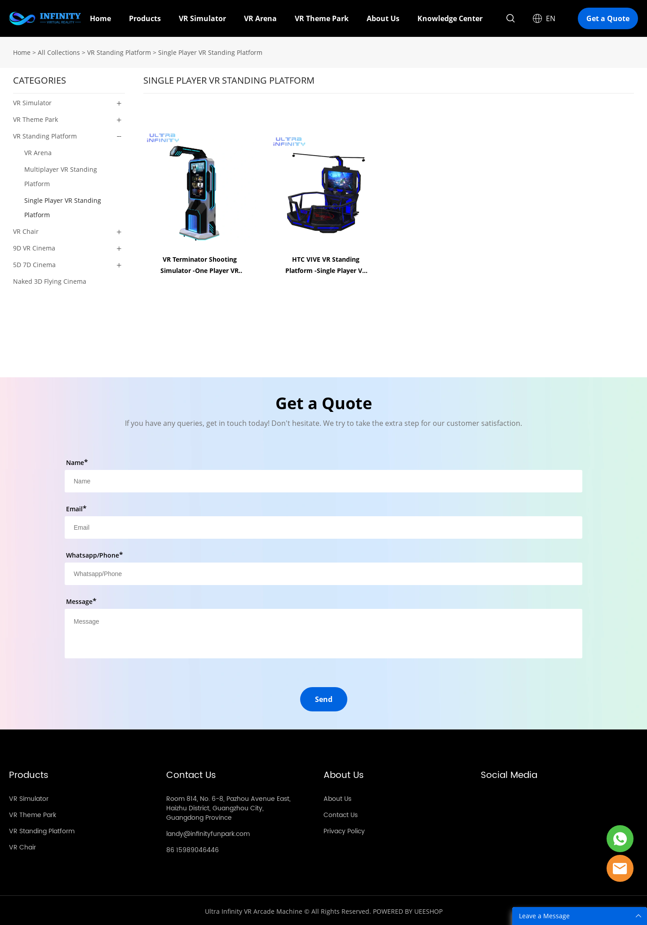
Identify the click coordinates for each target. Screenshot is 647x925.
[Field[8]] (323, 479)
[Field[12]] (323, 572)
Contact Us (341, 813)
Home (100, 18)
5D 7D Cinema (34, 263)
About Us (383, 18)
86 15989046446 (192, 848)
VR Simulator (202, 18)
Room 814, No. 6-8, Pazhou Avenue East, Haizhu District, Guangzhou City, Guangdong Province (228, 806)
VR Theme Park (322, 18)
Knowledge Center (450, 18)
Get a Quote (607, 18)
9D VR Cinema (34, 246)
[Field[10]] (323, 525)
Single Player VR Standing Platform (210, 50)
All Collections (59, 50)
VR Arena (260, 18)
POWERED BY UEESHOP (408, 909)
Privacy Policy (344, 829)
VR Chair (26, 229)
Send (323, 697)
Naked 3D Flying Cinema (49, 279)
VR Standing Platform (119, 50)
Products (145, 18)
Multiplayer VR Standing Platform (60, 174)
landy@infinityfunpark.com (208, 832)
